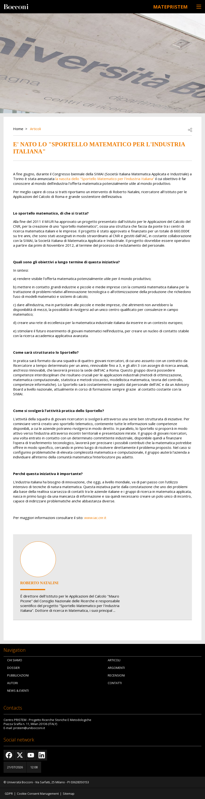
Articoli (35, 128)
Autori (12, 683)
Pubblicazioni (18, 675)
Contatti (115, 683)
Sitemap (68, 793)
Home (18, 128)
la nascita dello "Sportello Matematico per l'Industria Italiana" (104, 178)
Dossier (13, 668)
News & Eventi (18, 690)
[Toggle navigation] (198, 7)
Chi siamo (14, 660)
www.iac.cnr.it (95, 517)
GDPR (9, 793)
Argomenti (116, 668)
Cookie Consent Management (38, 793)
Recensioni (116, 675)
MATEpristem (166, 6)
